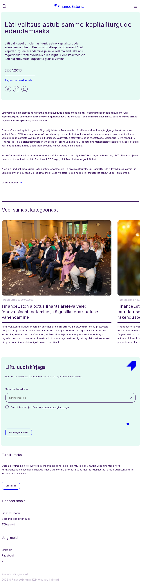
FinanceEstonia (11, 513)
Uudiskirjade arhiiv (18, 432)
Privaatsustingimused (15, 574)
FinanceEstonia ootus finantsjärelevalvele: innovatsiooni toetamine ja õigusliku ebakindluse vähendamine (50, 312)
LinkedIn (7, 549)
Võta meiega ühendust (16, 518)
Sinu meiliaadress (16, 389)
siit (21, 182)
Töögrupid (8, 524)
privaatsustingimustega (55, 407)
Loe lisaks (11, 485)
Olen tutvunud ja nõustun (40, 407)
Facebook (8, 555)
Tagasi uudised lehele (18, 80)
